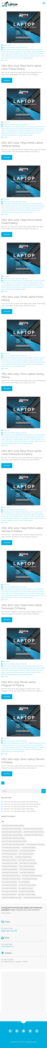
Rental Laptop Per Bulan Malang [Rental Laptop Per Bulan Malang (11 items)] (27, 860)
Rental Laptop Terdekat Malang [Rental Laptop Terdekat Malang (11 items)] (10, 872)
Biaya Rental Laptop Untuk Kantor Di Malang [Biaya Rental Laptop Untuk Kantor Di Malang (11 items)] (13, 838)
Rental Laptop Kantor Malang (18, 745)
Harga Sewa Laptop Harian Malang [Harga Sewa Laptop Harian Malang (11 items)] (10, 847)
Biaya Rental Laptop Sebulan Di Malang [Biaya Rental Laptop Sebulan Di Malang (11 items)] (12, 832)
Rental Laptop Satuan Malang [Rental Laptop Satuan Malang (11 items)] (26, 866)
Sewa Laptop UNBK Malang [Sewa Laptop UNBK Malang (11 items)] (9, 894)
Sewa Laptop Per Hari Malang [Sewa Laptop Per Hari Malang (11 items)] (9, 885)
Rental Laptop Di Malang (32, 49)
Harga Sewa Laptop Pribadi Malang (13, 203)
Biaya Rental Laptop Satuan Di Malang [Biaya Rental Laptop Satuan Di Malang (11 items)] (33, 828)
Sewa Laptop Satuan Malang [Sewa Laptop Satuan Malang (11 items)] (26, 888)
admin (6, 60)
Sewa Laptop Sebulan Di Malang (36, 128)
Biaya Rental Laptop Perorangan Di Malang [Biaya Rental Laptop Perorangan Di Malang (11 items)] (13, 825)
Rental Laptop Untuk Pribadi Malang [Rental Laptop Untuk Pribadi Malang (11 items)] (11, 879)
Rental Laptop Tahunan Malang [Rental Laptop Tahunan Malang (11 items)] (27, 869)
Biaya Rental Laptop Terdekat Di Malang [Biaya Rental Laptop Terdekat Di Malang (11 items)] (12, 835)
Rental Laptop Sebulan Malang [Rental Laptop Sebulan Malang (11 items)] (9, 869)
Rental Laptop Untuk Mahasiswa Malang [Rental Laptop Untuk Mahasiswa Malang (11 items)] (32, 875)
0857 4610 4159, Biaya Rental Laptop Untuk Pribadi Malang (21, 802)
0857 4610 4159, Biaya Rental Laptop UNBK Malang (19, 809)
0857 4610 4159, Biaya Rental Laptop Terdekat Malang (19, 811)
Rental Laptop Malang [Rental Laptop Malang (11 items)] (7, 857)
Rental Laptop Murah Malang (25, 280)
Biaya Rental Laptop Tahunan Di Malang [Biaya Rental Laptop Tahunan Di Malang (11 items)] (33, 832)
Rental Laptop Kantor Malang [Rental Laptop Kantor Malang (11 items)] (26, 854)
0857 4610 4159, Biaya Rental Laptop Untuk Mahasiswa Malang (22, 804)
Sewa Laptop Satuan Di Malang (23, 51)
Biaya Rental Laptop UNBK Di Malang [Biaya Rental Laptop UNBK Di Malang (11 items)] (33, 835)
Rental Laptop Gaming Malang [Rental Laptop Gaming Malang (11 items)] (27, 850)
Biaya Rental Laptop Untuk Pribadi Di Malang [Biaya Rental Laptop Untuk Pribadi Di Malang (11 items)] (13, 844)
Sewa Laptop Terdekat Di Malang (32, 53)
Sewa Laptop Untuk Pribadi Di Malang (23, 58)
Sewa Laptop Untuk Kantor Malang (15, 749)
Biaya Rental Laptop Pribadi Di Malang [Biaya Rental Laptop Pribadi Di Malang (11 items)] (11, 828)
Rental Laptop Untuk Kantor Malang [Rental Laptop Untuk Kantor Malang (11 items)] (11, 875)
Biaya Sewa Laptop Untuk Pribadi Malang (14, 49)
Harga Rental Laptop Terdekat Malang (14, 126)
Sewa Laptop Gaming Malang (25, 358)
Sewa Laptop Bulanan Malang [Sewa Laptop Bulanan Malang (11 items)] (29, 879)
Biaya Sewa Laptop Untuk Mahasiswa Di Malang (16, 435)
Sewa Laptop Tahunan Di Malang (14, 53)
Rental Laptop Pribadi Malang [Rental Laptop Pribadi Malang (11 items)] (9, 866)
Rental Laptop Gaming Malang (29, 743)
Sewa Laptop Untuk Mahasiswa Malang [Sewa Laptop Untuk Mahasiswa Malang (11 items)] (11, 897)
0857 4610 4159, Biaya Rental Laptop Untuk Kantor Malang (21, 806)
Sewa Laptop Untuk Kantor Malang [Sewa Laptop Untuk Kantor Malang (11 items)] (26, 894)
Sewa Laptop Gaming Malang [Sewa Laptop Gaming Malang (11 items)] (9, 882)
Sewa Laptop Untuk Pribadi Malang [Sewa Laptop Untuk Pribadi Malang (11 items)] (32, 897)
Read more (7, 80)
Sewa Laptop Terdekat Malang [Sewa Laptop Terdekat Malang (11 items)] (26, 891)
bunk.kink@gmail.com (7, 946)
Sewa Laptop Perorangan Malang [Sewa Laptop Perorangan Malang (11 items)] (27, 885)
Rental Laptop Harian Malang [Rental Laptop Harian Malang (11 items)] (9, 854)
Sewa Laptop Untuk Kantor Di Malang (24, 56)
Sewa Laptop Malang (21, 47)
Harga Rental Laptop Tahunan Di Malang (14, 512)
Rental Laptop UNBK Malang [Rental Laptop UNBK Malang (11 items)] (27, 872)
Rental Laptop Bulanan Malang (12, 743)
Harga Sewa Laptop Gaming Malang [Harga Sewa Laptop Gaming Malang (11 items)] (35, 844)
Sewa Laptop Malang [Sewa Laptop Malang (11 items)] (24, 882)
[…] (38, 74)
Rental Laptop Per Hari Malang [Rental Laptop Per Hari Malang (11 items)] (9, 863)
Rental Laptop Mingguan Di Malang (26, 666)
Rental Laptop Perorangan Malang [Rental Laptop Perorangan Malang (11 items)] (28, 863)
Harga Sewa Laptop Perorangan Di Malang (15, 589)
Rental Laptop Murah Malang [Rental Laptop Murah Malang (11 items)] (9, 860)
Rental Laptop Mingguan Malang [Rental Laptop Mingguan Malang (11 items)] (23, 857)
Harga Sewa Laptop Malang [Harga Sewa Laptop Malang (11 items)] (28, 847)
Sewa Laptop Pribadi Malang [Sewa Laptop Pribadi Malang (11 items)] (9, 888)
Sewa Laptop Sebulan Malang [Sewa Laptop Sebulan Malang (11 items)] (9, 891)
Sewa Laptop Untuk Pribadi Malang (15, 751)
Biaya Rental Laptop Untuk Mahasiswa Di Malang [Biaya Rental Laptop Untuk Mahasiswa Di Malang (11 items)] (14, 841)
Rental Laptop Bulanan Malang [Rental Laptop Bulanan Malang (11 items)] (9, 850)
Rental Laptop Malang (9, 47)
